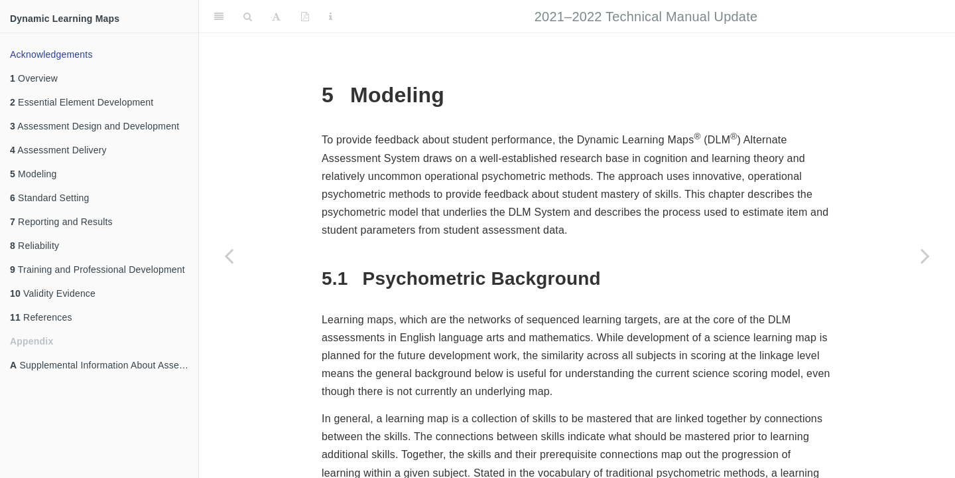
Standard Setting (50, 198)
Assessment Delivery (58, 150)
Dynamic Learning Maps (64, 18)
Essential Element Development (81, 102)
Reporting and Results (61, 221)
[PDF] (305, 16)
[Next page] (925, 255)
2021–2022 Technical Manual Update (646, 16)
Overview (34, 78)
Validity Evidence (53, 293)
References (41, 317)
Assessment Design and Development (94, 126)
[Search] (247, 16)
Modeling (33, 174)
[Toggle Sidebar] (218, 16)
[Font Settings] (276, 16)
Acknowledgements (51, 54)
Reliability (34, 245)
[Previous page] (229, 255)
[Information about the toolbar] (330, 16)
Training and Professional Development (97, 269)
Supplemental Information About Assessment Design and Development (104, 365)
